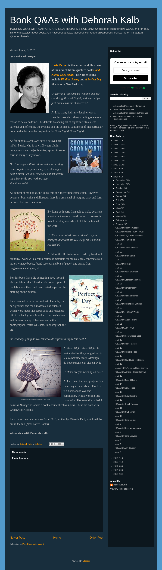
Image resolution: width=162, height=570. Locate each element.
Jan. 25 (118, 292)
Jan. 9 (118, 424)
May (118, 208)
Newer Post (17, 537)
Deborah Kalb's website (123, 109)
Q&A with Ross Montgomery (128, 428)
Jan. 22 (118, 316)
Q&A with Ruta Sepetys (126, 396)
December (121, 180)
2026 (116, 140)
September (121, 192)
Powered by (131, 87)
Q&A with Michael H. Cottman (128, 304)
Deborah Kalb (120, 485)
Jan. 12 (118, 400)
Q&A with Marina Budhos (126, 296)
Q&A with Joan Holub (125, 240)
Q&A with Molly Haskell (126, 344)
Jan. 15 (118, 376)
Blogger (86, 561)
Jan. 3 (118, 452)
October (120, 188)
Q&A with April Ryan (124, 328)
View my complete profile (121, 489)
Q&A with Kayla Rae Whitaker (129, 236)
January (120, 224)
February (120, 220)
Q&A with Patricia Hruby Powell (129, 232)
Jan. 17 (118, 356)
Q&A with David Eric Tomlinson (129, 360)
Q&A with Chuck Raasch (126, 404)
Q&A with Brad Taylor (125, 412)
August (119, 196)
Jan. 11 (118, 408)
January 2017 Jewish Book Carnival (131, 368)
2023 (116, 152)
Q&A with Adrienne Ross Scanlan (130, 372)
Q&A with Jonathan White (127, 312)
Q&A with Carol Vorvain (126, 436)
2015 (116, 462)
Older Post (96, 537)
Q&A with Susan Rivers (126, 320)
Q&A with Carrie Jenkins (126, 248)
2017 (116, 177)
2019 (116, 169)
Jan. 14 (118, 384)
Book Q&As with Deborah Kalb (74, 20)
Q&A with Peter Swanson (126, 272)
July (118, 200)
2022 (116, 156)
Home (57, 537)
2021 (116, 160)
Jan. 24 (118, 300)
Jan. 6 (118, 432)
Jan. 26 (118, 284)
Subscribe (131, 78)
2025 (116, 144)
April (118, 212)
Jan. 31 (118, 244)
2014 (116, 466)
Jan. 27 (118, 276)
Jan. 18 (118, 348)
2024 (116, 148)
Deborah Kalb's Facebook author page (130, 113)
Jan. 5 (118, 440)
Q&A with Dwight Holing (126, 380)
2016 (116, 458)
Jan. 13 (118, 392)
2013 (116, 470)
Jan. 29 (118, 260)
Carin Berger (59, 65)
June (118, 204)
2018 (116, 172)
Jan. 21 (118, 324)
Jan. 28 (118, 268)
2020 (116, 165)
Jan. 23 (118, 308)
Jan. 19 (118, 340)
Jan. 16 (118, 364)
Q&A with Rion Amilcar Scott (128, 336)
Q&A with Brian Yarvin (125, 256)
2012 (116, 474)
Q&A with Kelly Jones (125, 388)
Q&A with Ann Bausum (125, 448)
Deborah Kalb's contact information (129, 106)
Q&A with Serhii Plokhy (125, 288)
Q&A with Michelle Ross (126, 352)
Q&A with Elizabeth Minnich (127, 280)
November (121, 184)
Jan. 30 (118, 252)
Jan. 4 (118, 444)
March (119, 216)
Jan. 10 (118, 416)
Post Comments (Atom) (33, 544)
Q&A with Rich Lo (123, 264)
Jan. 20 (118, 332)
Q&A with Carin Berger (125, 420)
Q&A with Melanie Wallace (127, 228)
